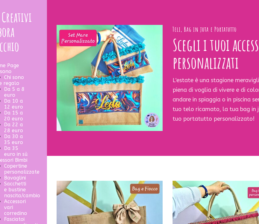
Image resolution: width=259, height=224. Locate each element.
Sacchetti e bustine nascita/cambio (22, 189)
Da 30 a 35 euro (13, 139)
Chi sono (14, 77)
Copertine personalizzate (21, 169)
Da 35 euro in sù (16, 151)
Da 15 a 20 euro (13, 116)
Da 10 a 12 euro (13, 104)
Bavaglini (15, 178)
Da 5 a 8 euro (14, 92)
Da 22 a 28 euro (13, 127)
